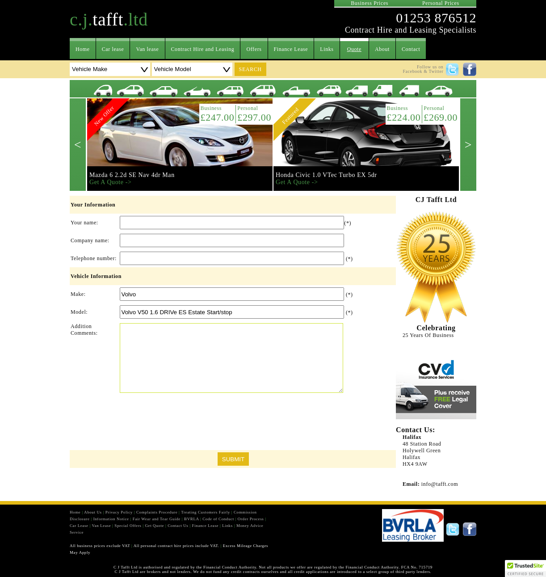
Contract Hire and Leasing (203, 49)
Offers (253, 49)
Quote (354, 49)
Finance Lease (291, 49)
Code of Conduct (218, 519)
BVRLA (191, 519)
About (382, 49)
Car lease (113, 49)
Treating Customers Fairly (205, 512)
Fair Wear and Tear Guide (157, 519)
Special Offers (127, 525)
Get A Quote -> (110, 182)
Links (326, 49)
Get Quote (154, 525)
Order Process (251, 519)
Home (83, 49)
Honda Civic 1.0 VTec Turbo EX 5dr (326, 175)
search (250, 69)
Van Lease (101, 525)
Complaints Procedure (156, 512)
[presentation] (233, 423)
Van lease (147, 49)
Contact (411, 49)
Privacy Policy (119, 512)
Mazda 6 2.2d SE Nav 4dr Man (132, 175)
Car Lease (79, 525)
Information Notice (111, 519)
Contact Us (178, 525)
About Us (93, 512)
